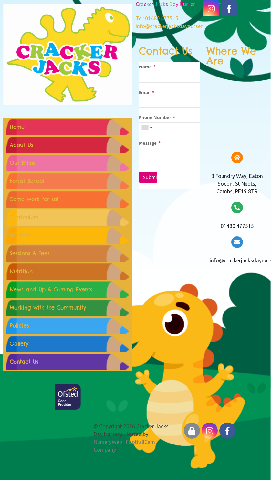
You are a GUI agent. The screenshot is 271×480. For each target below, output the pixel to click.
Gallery (19, 344)
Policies (19, 325)
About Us (21, 145)
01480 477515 (237, 226)
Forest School (27, 181)
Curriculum (24, 217)
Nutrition (21, 271)
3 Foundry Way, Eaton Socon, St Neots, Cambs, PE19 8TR (237, 183)
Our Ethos (22, 163)
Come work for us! (34, 199)
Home (17, 127)
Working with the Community (48, 307)
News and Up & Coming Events (51, 289)
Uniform (20, 235)
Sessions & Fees (30, 253)
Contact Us (24, 362)
